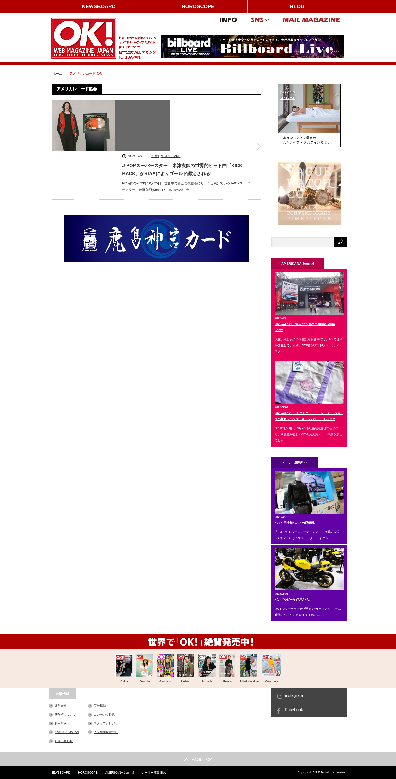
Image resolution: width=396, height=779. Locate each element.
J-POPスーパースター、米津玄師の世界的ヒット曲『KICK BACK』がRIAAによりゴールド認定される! (182, 117)
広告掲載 (100, 705)
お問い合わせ (64, 741)
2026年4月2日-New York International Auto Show (305, 327)
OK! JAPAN (319, 772)
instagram (294, 695)
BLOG (297, 6)
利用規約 (61, 723)
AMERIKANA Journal (118, 772)
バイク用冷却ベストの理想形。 (296, 523)
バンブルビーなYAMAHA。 (293, 600)
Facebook (294, 710)
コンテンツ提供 (104, 714)
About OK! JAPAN (67, 732)
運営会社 (61, 705)
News (155, 104)
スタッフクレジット (107, 723)
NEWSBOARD (98, 6)
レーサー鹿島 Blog (152, 772)
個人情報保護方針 (106, 732)
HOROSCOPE (198, 6)
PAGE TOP (198, 759)
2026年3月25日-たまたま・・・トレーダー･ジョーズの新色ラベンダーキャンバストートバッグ (309, 416)
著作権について (65, 714)
